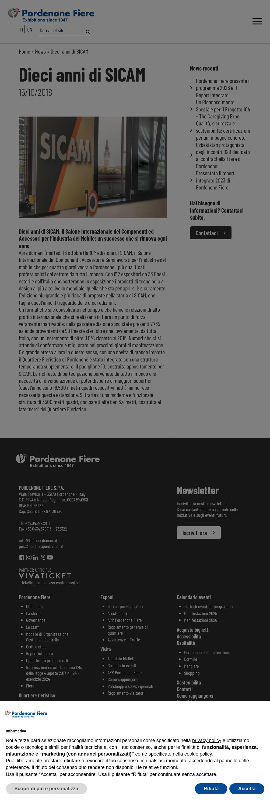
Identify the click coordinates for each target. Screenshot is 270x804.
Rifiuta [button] (211, 788)
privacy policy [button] (206, 740)
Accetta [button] (246, 788)
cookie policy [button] (198, 754)
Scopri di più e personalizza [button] (46, 788)
